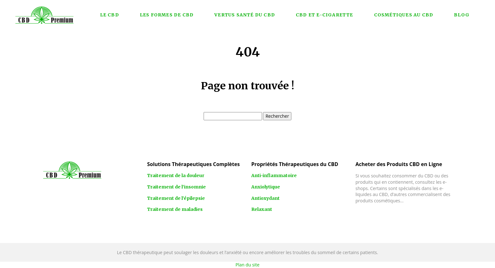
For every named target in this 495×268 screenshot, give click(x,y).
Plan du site (247, 265)
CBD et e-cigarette (324, 15)
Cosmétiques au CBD (403, 15)
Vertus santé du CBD (244, 15)
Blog (461, 15)
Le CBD (109, 15)
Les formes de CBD (167, 15)
